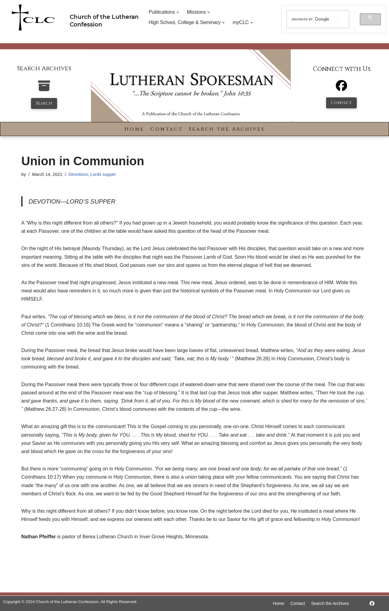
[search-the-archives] (44, 89)
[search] (313, 19)
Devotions (78, 174)
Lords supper (103, 174)
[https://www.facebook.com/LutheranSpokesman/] (372, 603)
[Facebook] (341, 88)
